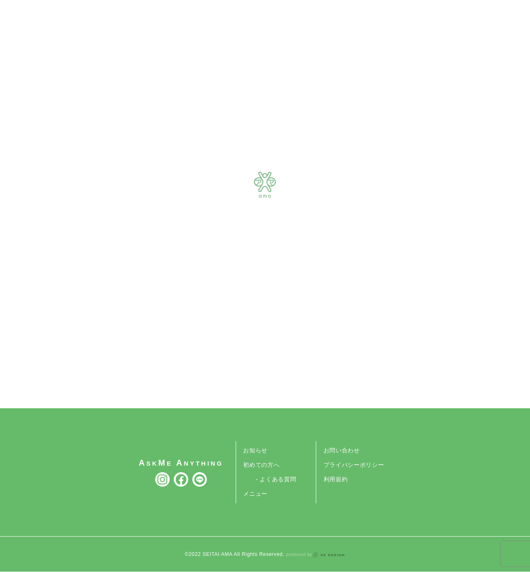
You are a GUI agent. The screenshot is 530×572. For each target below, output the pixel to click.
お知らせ (255, 450)
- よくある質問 (276, 479)
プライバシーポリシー (354, 464)
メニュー (255, 493)
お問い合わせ (342, 450)
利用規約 (336, 479)
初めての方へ (261, 464)
